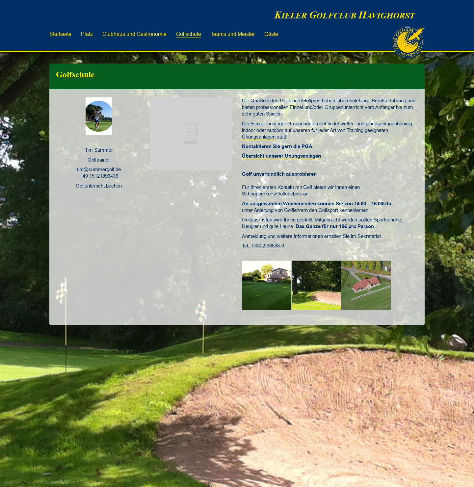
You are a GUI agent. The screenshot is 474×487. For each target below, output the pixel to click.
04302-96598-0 (268, 245)
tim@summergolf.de (99, 169)
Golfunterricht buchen (99, 186)
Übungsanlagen (259, 137)
